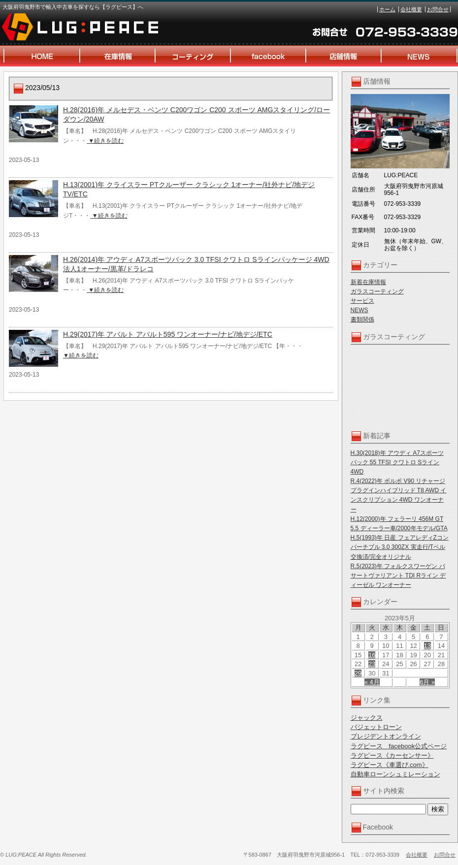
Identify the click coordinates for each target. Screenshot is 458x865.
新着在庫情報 (368, 282)
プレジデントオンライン (386, 736)
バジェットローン (376, 727)
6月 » (427, 682)
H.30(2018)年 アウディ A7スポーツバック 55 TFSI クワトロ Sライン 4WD (397, 462)
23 (371, 664)
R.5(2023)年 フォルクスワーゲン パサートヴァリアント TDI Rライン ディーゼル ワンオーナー (398, 575)
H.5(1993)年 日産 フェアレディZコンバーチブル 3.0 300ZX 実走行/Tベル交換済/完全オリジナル (400, 547)
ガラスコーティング (377, 291)
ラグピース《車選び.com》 (389, 765)
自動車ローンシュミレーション (395, 774)
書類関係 (362, 319)
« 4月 (372, 682)
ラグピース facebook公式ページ (399, 746)
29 (358, 673)
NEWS (359, 310)
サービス (362, 300)
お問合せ (438, 9)
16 (371, 655)
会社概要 (411, 9)
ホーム (387, 9)
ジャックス (367, 717)
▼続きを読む (105, 140)
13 (427, 645)
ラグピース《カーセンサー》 (392, 755)
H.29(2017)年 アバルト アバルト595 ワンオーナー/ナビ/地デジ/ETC (167, 334)
